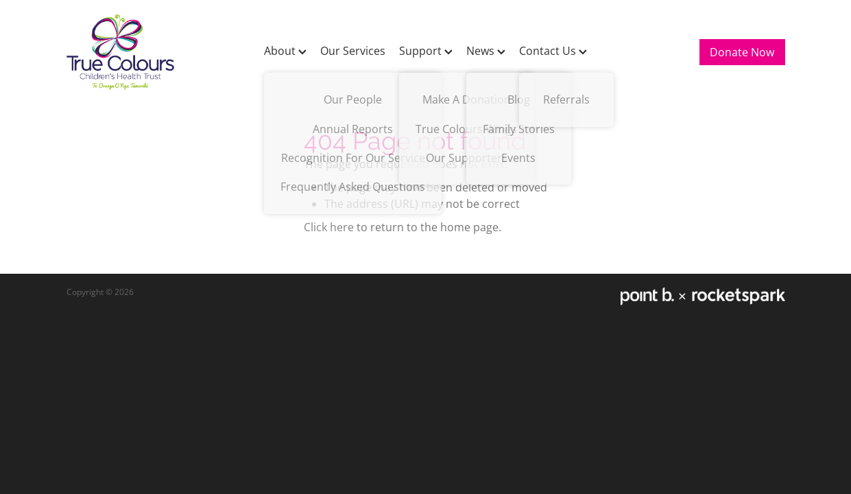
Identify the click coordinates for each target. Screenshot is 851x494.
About (285, 50)
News (485, 50)
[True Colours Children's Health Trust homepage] (139, 52)
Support (426, 50)
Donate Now (742, 52)
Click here (329, 227)
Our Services (352, 50)
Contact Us (553, 50)
